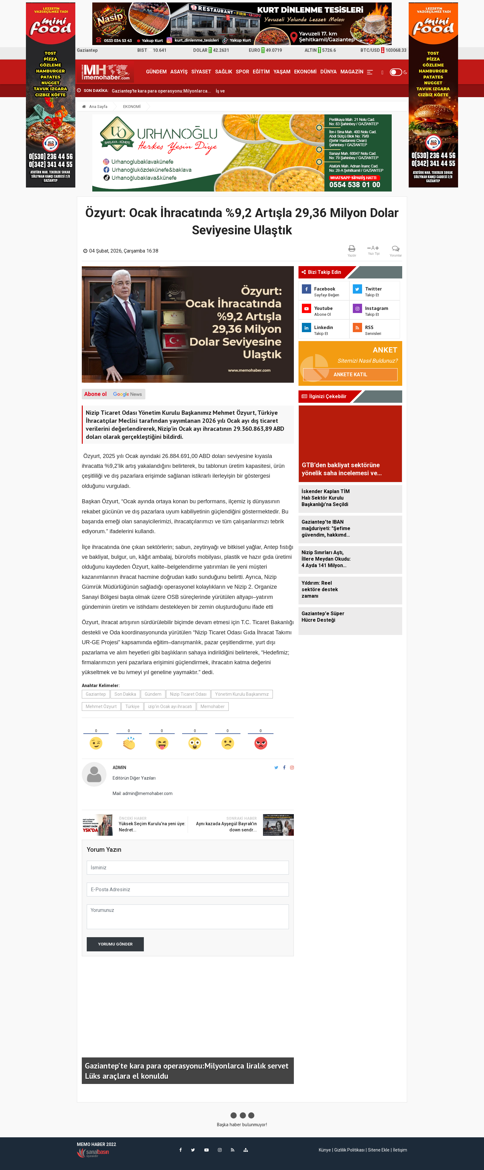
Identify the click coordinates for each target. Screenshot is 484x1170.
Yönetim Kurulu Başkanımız (242, 694)
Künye (325, 1149)
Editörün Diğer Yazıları (134, 778)
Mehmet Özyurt (101, 706)
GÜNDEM (156, 72)
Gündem (153, 694)
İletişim (400, 1149)
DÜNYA (328, 72)
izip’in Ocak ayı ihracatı (170, 706)
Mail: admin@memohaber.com (143, 793)
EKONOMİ (305, 72)
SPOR (242, 72)
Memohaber (213, 706)
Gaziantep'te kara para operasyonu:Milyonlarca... (161, 91)
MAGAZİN (351, 72)
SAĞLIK (223, 72)
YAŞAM (281, 72)
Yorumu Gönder (115, 944)
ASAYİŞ (179, 72)
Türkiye (132, 706)
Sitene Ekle (379, 1149)
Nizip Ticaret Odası (188, 694)
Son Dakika (125, 694)
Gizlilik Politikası (349, 1149)
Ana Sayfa (94, 106)
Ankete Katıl (350, 374)
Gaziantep (96, 694)
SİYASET (201, 72)
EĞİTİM (261, 72)
